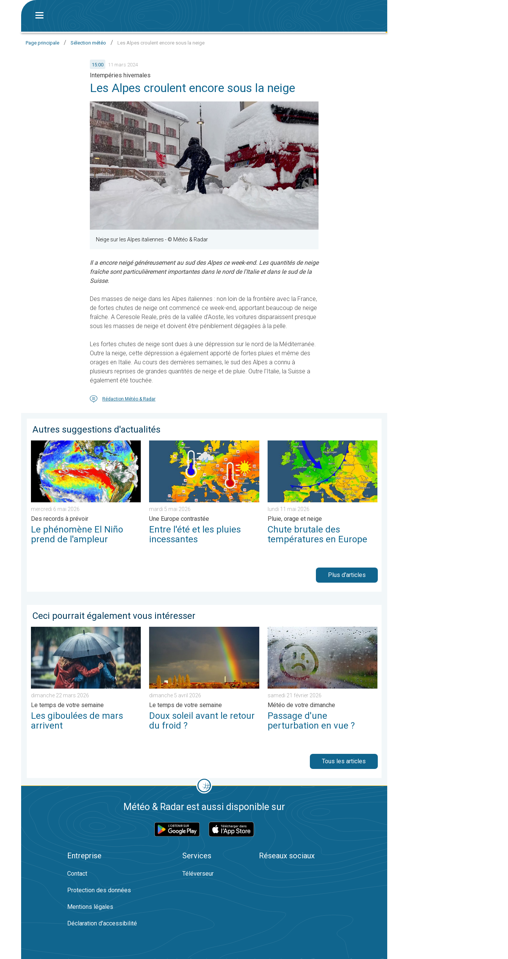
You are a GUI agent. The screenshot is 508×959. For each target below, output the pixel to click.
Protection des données (99, 890)
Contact (77, 873)
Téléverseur (198, 873)
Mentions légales (90, 906)
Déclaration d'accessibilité (102, 923)
